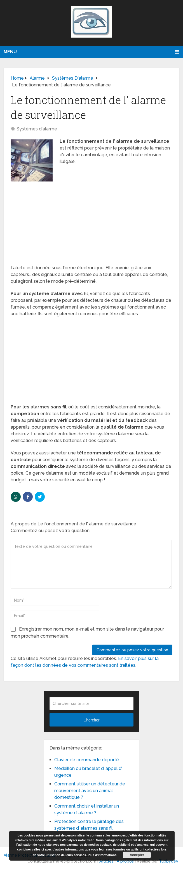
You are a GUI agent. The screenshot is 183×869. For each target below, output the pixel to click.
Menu (10, 51)
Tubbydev (168, 861)
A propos (125, 861)
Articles (106, 861)
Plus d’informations (102, 855)
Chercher (91, 720)
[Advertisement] (91, 223)
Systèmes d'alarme (37, 129)
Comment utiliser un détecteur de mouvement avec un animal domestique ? (89, 790)
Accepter (137, 855)
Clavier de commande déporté (86, 759)
